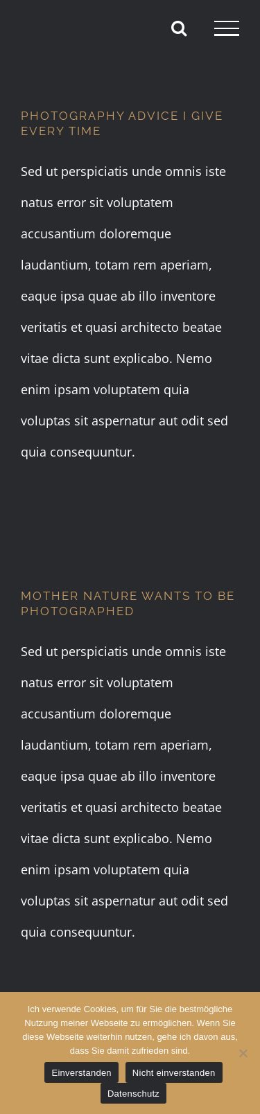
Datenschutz (133, 1093)
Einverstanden (81, 1073)
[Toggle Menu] (226, 28)
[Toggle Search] (179, 27)
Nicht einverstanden (174, 1073)
